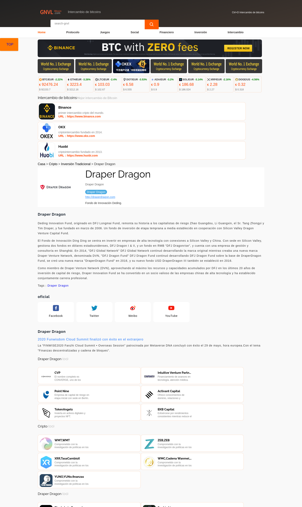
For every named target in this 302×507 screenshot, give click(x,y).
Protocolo (72, 29)
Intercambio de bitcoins (111, 502)
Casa (41, 125)
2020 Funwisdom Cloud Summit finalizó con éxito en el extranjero (90, 301)
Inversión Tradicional (76, 125)
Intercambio (235, 29)
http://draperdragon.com (100, 158)
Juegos (105, 29)
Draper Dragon (58, 247)
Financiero (167, 29)
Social (135, 29)
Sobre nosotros (124, 483)
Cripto (53, 125)
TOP (9, 44)
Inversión (200, 29)
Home (41, 29)
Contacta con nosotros (93, 483)
